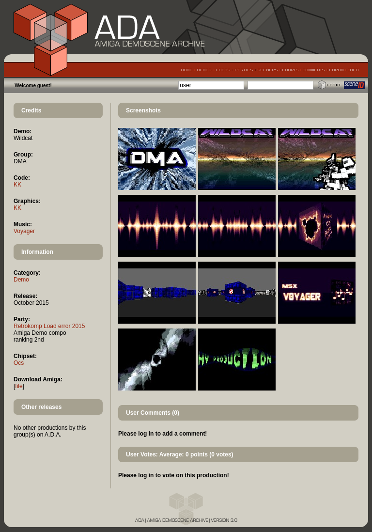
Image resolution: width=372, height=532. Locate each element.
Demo (21, 279)
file (18, 386)
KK (17, 184)
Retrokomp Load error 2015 (49, 326)
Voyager (24, 231)
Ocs (19, 363)
